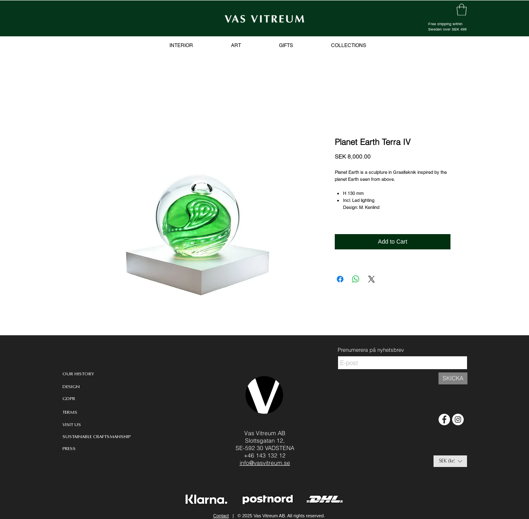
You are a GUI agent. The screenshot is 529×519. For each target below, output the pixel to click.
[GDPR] (69, 399)
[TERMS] (71, 413)
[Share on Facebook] (340, 279)
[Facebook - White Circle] (444, 419)
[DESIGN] (77, 387)
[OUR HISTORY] (78, 374)
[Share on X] (371, 279)
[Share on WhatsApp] (356, 279)
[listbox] (450, 461)
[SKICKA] (452, 378)
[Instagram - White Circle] (458, 419)
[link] (462, 10)
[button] (450, 461)
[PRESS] (75, 449)
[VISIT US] (75, 425)
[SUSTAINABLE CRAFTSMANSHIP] (96, 437)
